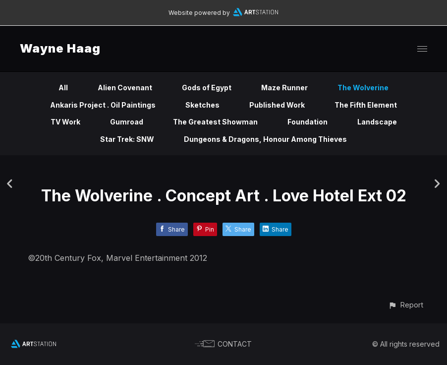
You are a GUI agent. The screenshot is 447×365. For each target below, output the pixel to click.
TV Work (65, 122)
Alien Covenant (125, 87)
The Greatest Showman (215, 122)
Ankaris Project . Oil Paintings (103, 105)
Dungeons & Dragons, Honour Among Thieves (265, 139)
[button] (405, 305)
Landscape (377, 122)
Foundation (307, 122)
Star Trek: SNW (127, 139)
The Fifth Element (366, 105)
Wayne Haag (60, 48)
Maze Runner (284, 87)
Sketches (202, 105)
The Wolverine (363, 87)
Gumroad (126, 122)
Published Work (277, 105)
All (63, 87)
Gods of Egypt (206, 87)
